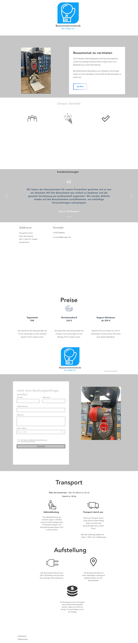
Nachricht (20, 415)
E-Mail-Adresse (22, 406)
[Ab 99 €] (80, 86)
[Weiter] (131, 195)
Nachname (46, 397)
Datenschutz (23, 639)
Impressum (22, 636)
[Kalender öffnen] (62, 432)
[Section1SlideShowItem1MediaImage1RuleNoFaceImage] (67, 216)
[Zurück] (6, 195)
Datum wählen (22, 428)
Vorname (20, 397)
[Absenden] (41, 446)
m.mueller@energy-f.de (62, 237)
